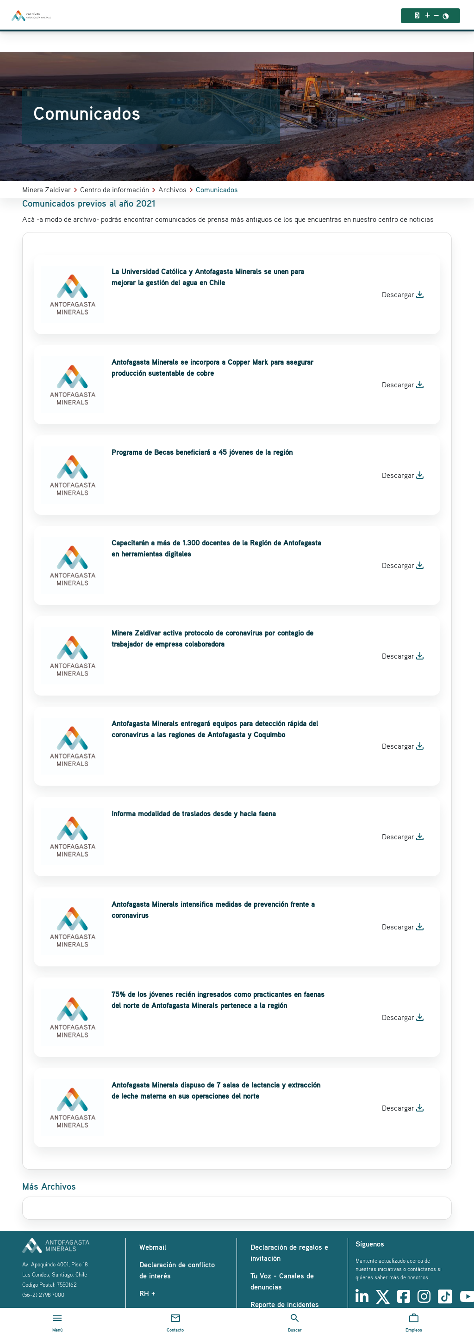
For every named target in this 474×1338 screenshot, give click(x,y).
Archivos (172, 189)
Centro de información (114, 189)
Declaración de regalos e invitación (289, 1252)
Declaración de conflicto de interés (177, 1270)
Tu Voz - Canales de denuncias (282, 1281)
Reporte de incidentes (284, 1304)
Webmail (152, 1247)
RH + (147, 1293)
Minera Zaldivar (46, 189)
